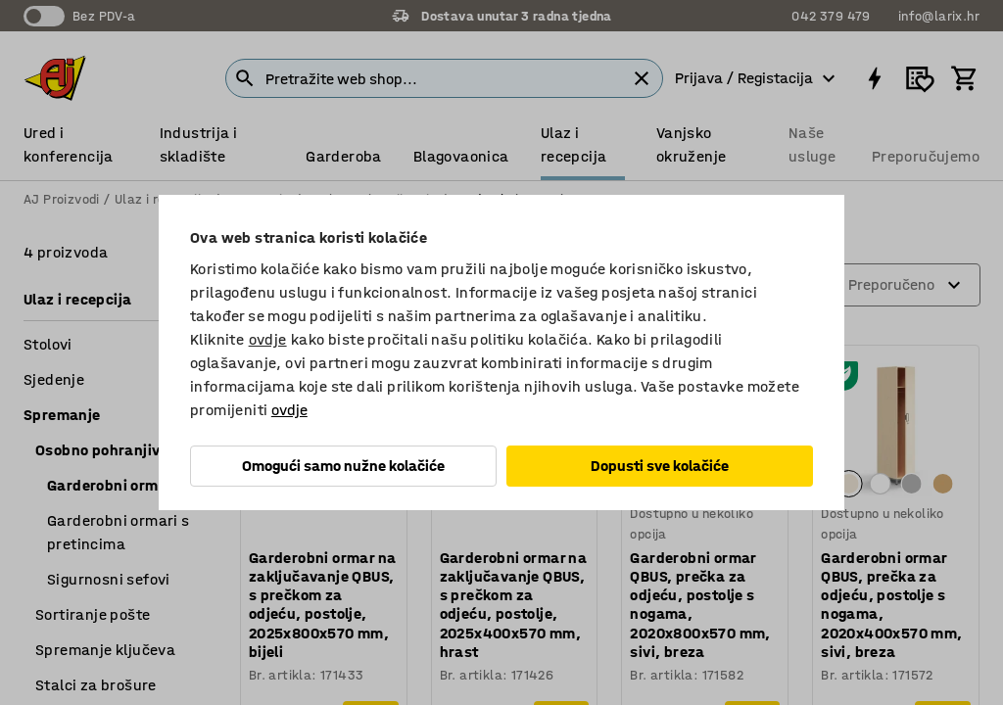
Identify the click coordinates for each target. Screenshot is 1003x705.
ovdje (268, 339)
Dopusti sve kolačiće (660, 465)
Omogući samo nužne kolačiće (343, 465)
